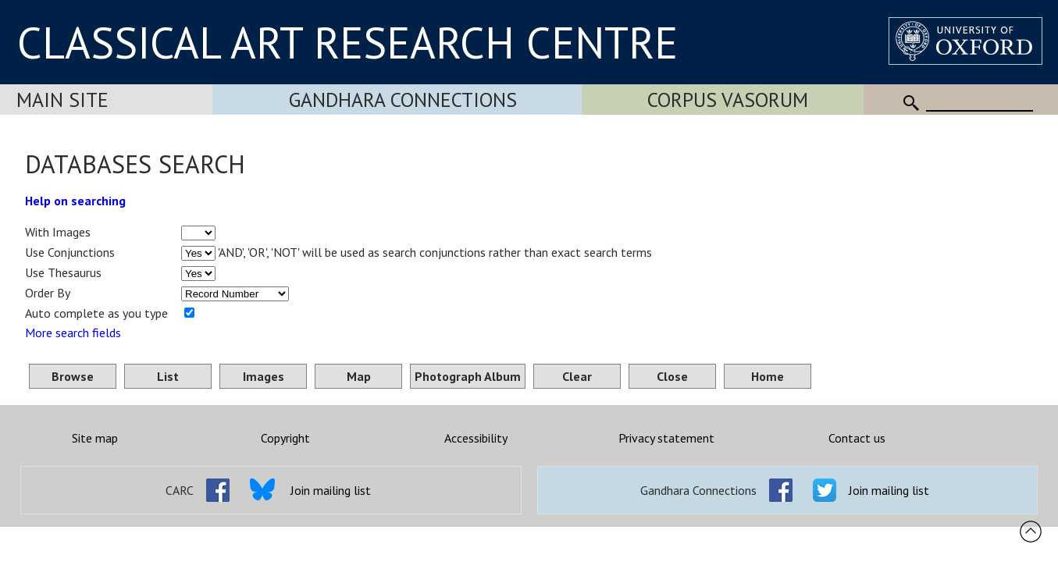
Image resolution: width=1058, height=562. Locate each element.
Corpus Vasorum (727, 99)
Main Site (62, 99)
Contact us (856, 438)
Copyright (285, 438)
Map (359, 376)
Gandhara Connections (403, 99)
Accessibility (476, 438)
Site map (95, 438)
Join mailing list (330, 490)
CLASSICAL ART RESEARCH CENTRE (347, 42)
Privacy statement (666, 438)
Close (672, 376)
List (168, 376)
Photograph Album (468, 376)
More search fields (73, 332)
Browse (73, 376)
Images (263, 376)
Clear (577, 376)
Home (767, 376)
